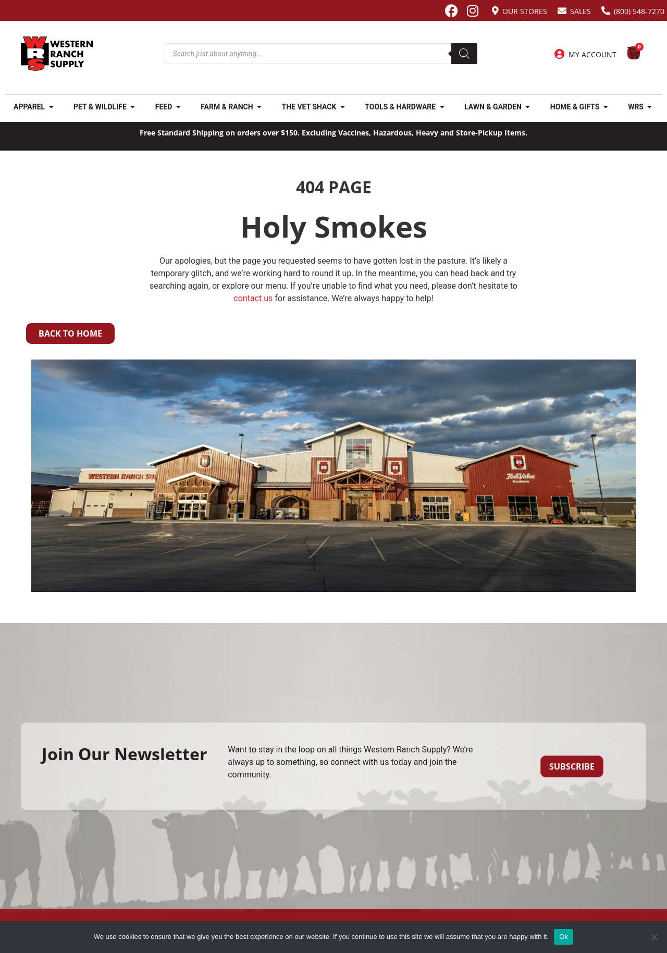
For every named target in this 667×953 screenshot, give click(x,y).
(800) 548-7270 (639, 11)
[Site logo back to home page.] (57, 53)
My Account (592, 54)
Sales (580, 11)
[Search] (464, 53)
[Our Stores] (495, 10)
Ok (563, 936)
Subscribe (572, 766)
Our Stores (524, 11)
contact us (253, 298)
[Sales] (562, 10)
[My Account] (559, 54)
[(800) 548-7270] (605, 10)
